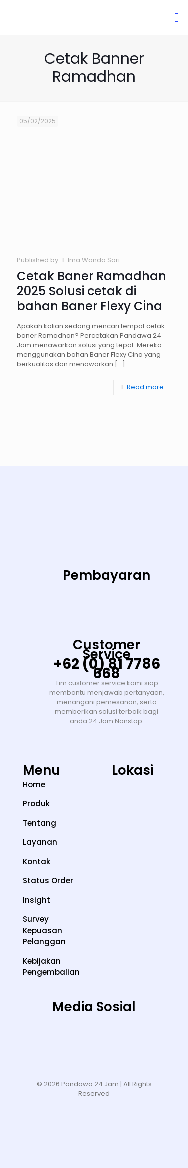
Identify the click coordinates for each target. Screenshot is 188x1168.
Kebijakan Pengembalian (51, 967)
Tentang (39, 823)
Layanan (40, 842)
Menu (41, 770)
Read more (145, 387)
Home (34, 784)
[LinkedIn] (124, 1038)
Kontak (36, 861)
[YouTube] (94, 1038)
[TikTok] (63, 1038)
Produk (36, 803)
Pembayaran (106, 575)
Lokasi (132, 770)
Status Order (48, 880)
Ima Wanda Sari (94, 260)
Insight (36, 900)
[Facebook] (155, 1038)
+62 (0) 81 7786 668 (106, 668)
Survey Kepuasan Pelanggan (44, 930)
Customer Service (106, 649)
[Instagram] (32, 1038)
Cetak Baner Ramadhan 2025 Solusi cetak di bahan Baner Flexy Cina (91, 291)
